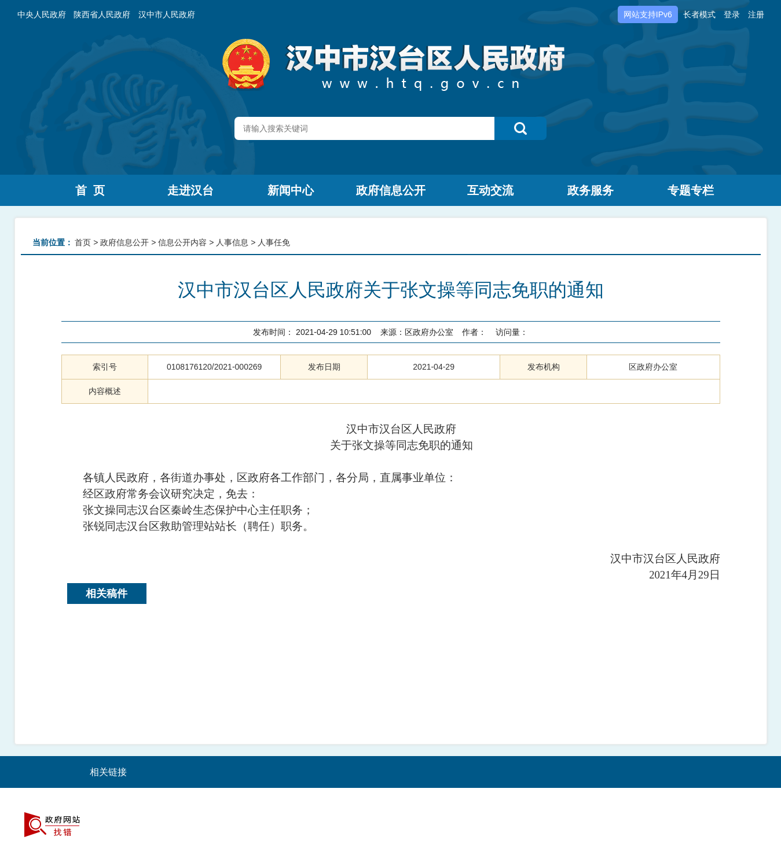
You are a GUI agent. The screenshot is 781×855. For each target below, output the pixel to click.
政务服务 (590, 190)
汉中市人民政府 (166, 14)
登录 (732, 14)
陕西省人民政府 (102, 14)
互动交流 (490, 190)
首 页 (90, 190)
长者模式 (699, 14)
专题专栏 (691, 190)
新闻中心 (290, 190)
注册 (756, 14)
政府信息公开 (391, 190)
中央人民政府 (41, 14)
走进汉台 (190, 190)
